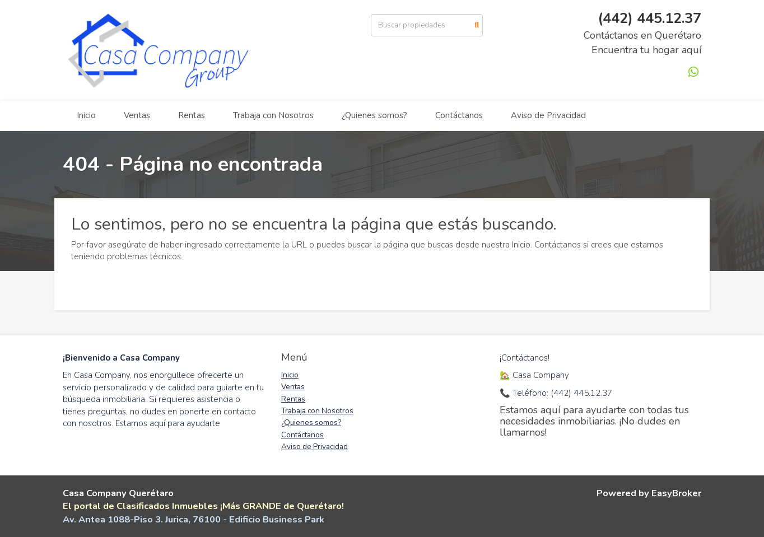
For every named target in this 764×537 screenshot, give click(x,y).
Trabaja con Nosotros (273, 115)
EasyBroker (676, 493)
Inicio (86, 115)
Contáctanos (459, 115)
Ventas (137, 115)
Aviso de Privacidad (548, 115)
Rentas (191, 115)
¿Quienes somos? (374, 115)
